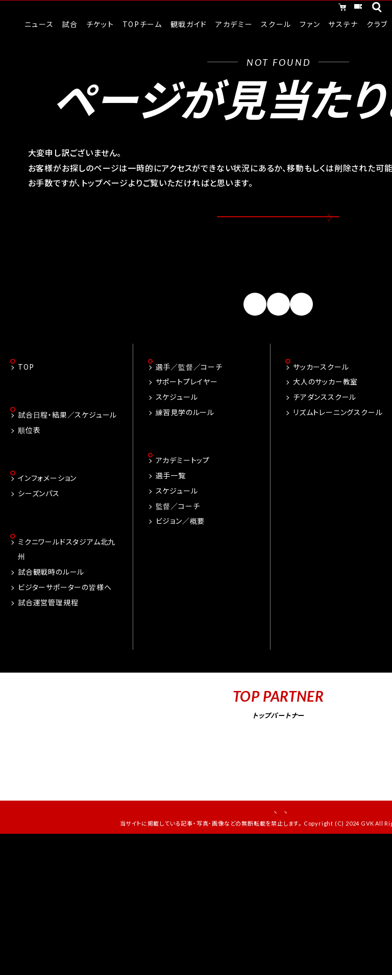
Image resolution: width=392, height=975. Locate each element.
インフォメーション (47, 505)
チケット (337, 9)
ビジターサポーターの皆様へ (64, 614)
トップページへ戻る (278, 225)
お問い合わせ (238, 838)
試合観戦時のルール (51, 599)
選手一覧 (171, 501)
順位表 (29, 455)
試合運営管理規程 (48, 630)
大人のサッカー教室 (325, 406)
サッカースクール (321, 391)
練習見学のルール (185, 436)
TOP (26, 391)
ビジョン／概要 (180, 547)
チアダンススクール (324, 421)
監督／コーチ (178, 531)
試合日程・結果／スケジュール (67, 440)
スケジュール (177, 421)
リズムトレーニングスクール (337, 436)
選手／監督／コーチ (189, 391)
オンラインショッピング (259, 9)
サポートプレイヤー (187, 406)
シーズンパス (39, 520)
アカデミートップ (183, 486)
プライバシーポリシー (313, 838)
